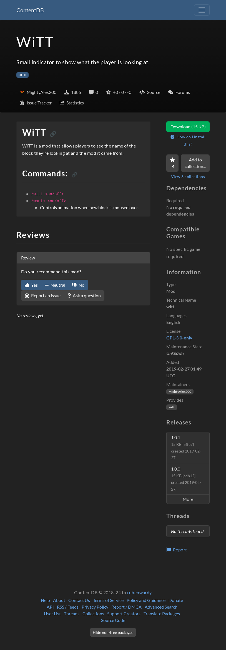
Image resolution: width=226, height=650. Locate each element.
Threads (71, 613)
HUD (22, 75)
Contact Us (79, 600)
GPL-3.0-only (179, 337)
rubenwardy (139, 592)
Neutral (55, 285)
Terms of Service (108, 600)
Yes (31, 285)
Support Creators (123, 613)
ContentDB (30, 10)
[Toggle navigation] (202, 10)
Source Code (113, 620)
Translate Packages (162, 613)
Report (176, 549)
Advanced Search (161, 606)
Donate (176, 600)
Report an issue (43, 295)
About (59, 600)
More (188, 499)
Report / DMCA (126, 606)
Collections (93, 613)
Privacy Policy (95, 606)
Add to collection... (195, 163)
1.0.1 (186, 447)
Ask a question (84, 295)
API (50, 606)
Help (45, 600)
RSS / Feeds (68, 606)
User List (52, 613)
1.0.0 (186, 478)
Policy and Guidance (146, 600)
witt (172, 407)
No (78, 285)
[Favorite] (172, 163)
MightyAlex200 (180, 391)
